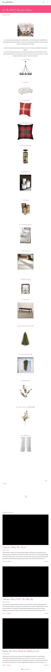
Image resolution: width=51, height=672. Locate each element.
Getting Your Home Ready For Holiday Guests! (21, 651)
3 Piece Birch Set (26, 171)
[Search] (43, 2)
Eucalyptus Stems (26, 380)
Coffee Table (26, 299)
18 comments (8, 665)
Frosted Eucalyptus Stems (23, 407)
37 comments (8, 561)
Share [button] (46, 480)
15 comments (8, 613)
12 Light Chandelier (26, 59)
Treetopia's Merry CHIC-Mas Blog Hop (18, 599)
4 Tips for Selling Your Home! (14, 547)
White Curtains (26, 435)
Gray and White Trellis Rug (26, 224)
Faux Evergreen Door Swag (26, 354)
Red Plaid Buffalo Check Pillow (26, 123)
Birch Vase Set (26, 200)
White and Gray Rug (26, 250)
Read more (46, 561)
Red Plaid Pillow (26, 100)
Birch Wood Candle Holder (26, 145)
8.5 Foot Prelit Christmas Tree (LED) (26, 326)
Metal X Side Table (26, 279)
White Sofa (26, 82)
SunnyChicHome (8, 2)
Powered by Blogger (25, 669)
